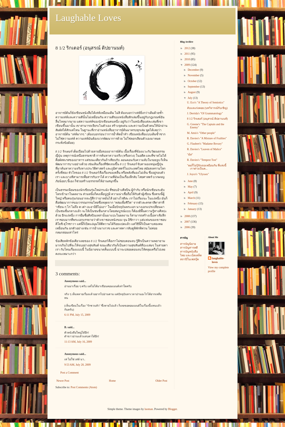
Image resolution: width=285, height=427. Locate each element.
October (192, 81)
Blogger (172, 409)
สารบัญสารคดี (189, 247)
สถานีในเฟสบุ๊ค (189, 259)
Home (112, 380)
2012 (187, 48)
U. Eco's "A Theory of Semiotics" (205, 102)
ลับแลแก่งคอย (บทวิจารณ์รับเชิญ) (207, 108)
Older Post (161, 380)
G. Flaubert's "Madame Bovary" (205, 143)
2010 (187, 59)
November (194, 75)
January (192, 209)
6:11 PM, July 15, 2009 (77, 314)
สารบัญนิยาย (188, 243)
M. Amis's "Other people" (201, 133)
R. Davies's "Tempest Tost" (202, 159)
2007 (187, 221)
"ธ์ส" (190, 154)
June (190, 181)
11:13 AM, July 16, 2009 (78, 341)
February (193, 203)
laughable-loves (218, 260)
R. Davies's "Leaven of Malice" (204, 149)
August (192, 92)
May (190, 186)
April (191, 192)
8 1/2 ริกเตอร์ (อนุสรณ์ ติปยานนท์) (207, 118)
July (190, 97)
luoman (148, 409)
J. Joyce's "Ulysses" (198, 174)
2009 (187, 64)
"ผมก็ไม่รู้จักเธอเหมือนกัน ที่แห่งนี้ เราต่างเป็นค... (206, 167)
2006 (187, 227)
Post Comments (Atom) (84, 387)
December (194, 69)
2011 (187, 53)
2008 (187, 216)
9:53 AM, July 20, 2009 (77, 364)
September (194, 86)
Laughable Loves (88, 17)
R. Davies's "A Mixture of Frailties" (207, 138)
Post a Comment (69, 372)
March (192, 197)
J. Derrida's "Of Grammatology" (205, 113)
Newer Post (62, 380)
